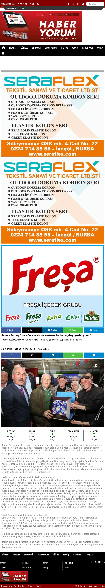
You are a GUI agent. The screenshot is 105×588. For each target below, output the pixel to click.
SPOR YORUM (51, 48)
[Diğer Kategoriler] (3, 53)
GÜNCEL (24, 48)
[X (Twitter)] (73, 4)
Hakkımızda (11, 8)
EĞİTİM (64, 48)
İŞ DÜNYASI (87, 48)
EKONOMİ (36, 48)
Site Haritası (20, 586)
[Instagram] (78, 4)
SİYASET (13, 48)
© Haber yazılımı (90, 586)
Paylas (11, 330)
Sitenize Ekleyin (35, 586)
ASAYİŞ (75, 48)
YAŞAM (100, 48)
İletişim (22, 8)
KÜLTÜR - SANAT (13, 349)
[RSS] (83, 4)
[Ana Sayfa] (3, 48)
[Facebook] (68, 4)
